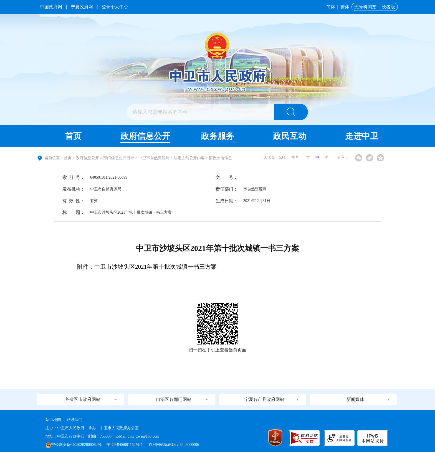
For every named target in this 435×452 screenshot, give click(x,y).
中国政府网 (51, 6)
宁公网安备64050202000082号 (73, 445)
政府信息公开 (145, 136)
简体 (330, 6)
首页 (73, 136)
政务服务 (217, 136)
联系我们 (74, 420)
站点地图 (53, 420)
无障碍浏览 (365, 6)
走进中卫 (361, 136)
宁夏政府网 (82, 6)
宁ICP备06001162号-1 (125, 445)
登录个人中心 (115, 6)
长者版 (388, 6)
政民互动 (289, 136)
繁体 (344, 6)
